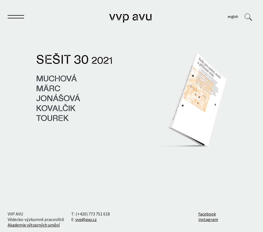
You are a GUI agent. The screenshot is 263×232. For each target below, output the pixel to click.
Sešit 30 (74, 60)
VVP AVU (130, 17)
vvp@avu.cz (86, 219)
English (233, 16)
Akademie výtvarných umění (34, 225)
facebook (207, 214)
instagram (208, 219)
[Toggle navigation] (16, 18)
